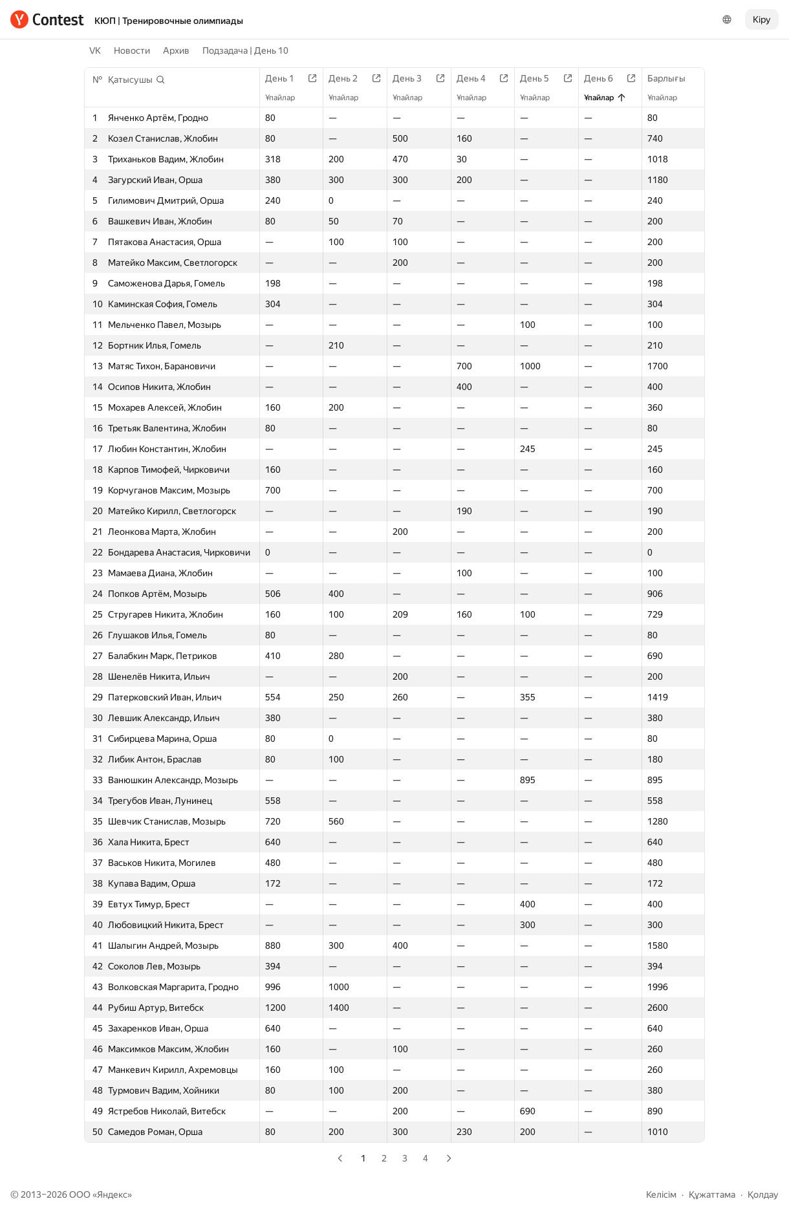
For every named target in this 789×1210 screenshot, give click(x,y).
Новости (132, 50)
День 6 (605, 78)
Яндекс (112, 1194)
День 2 (350, 78)
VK (95, 50)
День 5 (541, 78)
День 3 (414, 78)
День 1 (286, 78)
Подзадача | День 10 (245, 50)
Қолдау (763, 1194)
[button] (137, 79)
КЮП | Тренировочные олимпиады (168, 21)
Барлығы (672, 78)
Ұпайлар (286, 97)
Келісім (661, 1194)
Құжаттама (712, 1194)
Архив (176, 50)
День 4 (478, 78)
